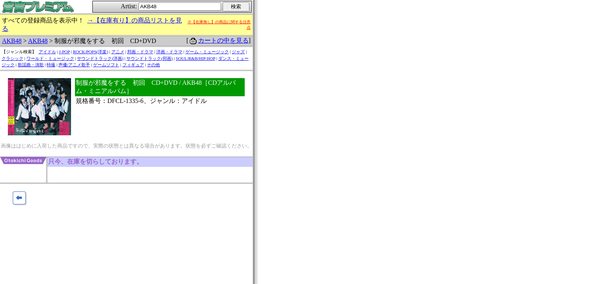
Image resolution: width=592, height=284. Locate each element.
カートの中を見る (223, 40)
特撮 (51, 64)
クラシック (12, 58)
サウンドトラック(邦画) (149, 58)
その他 (153, 64)
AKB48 (12, 40)
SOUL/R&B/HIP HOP (195, 58)
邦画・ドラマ (140, 51)
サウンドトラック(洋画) (100, 58)
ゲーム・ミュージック (207, 51)
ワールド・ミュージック (50, 58)
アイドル (47, 51)
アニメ (117, 51)
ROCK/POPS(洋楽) (90, 51)
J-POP (64, 51)
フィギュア (133, 64)
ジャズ (238, 51)
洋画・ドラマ (169, 51)
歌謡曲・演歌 (31, 64)
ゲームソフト (106, 64)
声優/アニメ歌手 (74, 64)
